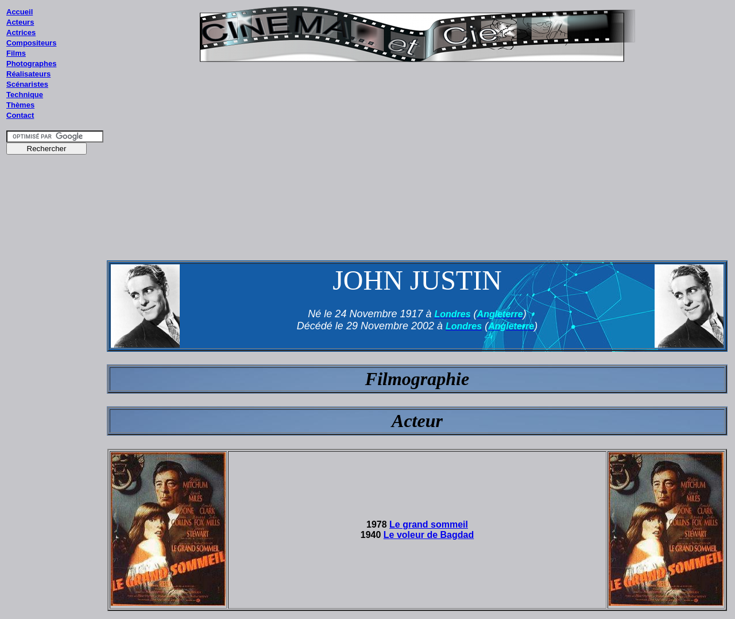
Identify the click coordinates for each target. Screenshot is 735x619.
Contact (20, 115)
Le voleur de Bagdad (429, 535)
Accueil (19, 11)
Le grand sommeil (428, 524)
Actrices (21, 32)
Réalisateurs (28, 74)
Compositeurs (31, 43)
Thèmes (20, 105)
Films (16, 53)
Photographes (31, 63)
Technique (24, 94)
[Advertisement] (55, 378)
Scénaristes (27, 84)
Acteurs (20, 22)
